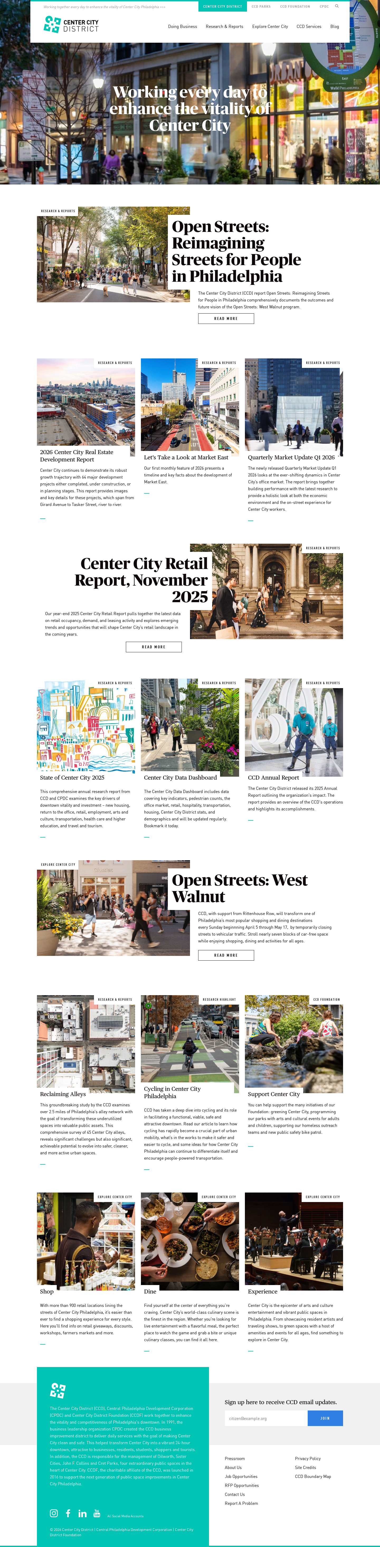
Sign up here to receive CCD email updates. (281, 1402)
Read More (226, 319)
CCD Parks (261, 6)
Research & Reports (224, 26)
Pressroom (235, 1458)
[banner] (190, 21)
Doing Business (182, 26)
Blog (334, 26)
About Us (233, 1467)
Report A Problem (241, 1503)
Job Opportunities (241, 1476)
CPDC (324, 6)
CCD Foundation (295, 6)
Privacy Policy (308, 1458)
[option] (190, 92)
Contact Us (235, 1494)
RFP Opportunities (242, 1485)
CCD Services (309, 26)
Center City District (222, 6)
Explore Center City (270, 26)
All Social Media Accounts (125, 1516)
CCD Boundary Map (313, 1476)
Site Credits (305, 1467)
